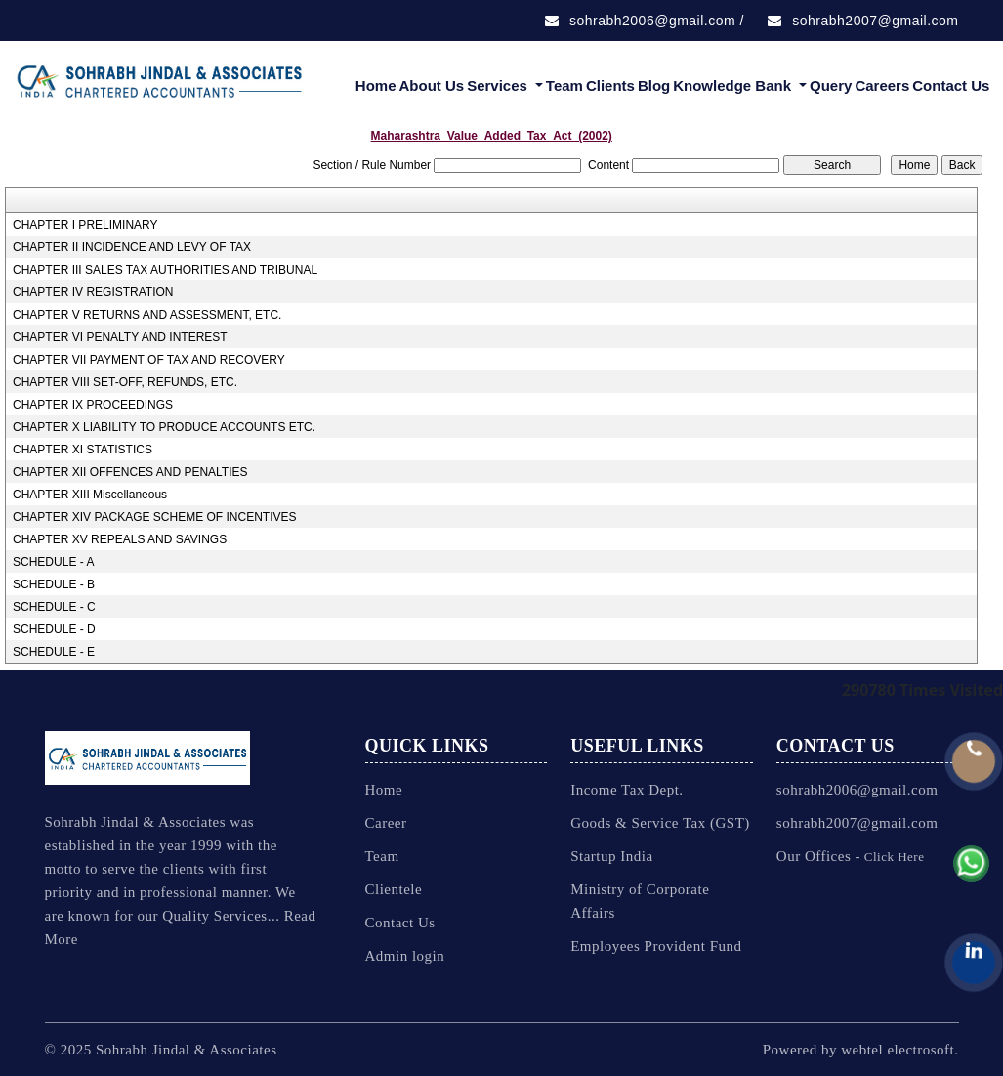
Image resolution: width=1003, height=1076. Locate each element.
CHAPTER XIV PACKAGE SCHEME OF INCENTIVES (155, 517)
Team (564, 85)
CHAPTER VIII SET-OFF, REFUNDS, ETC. (125, 382)
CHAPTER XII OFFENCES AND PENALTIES (130, 472)
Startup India (611, 856)
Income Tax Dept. (626, 789)
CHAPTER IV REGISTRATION (93, 292)
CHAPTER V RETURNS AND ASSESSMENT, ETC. (147, 315)
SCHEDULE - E (54, 652)
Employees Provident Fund (655, 946)
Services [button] (499, 85)
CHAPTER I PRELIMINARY (85, 225)
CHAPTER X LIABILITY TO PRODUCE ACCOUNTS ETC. (164, 427)
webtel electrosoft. (899, 1049)
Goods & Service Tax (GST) (660, 823)
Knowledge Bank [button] (734, 85)
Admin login (405, 956)
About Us (431, 85)
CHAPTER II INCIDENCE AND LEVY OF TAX (132, 247)
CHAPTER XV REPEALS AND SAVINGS (120, 539)
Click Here (892, 856)
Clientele (394, 889)
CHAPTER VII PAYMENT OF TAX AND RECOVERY (149, 359)
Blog (654, 85)
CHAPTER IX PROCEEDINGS (93, 404)
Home (376, 85)
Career (386, 823)
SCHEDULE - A (53, 562)
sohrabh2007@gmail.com (863, 20)
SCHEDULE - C (54, 607)
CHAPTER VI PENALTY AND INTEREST (120, 337)
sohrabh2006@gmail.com (640, 20)
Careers (882, 85)
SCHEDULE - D (54, 629)
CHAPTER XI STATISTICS (82, 449)
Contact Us (950, 85)
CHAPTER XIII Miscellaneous (90, 494)
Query (831, 85)
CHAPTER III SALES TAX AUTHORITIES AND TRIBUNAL (165, 270)
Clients (610, 85)
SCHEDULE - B (54, 584)
